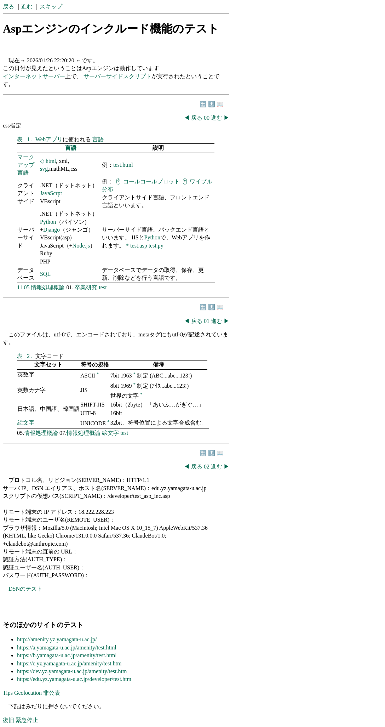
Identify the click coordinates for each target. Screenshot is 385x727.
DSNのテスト (25, 589)
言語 (98, 139)
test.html (123, 165)
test (103, 287)
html (51, 161)
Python (48, 222)
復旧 (8, 720)
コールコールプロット (151, 181)
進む (27, 7)
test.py (156, 246)
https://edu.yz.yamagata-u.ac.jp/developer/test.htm (74, 679)
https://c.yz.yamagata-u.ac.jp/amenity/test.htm (69, 663)
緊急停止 (27, 720)
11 (19, 287)
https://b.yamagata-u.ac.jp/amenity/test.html (67, 655)
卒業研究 (86, 287)
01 (207, 321)
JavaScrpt (51, 193)
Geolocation (28, 693)
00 (207, 118)
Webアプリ (49, 139)
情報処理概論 (48, 287)
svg (44, 169)
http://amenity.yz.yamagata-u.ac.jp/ (57, 639)
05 (26, 287)
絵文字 (25, 423)
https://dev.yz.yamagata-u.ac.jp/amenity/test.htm (72, 671)
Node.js (81, 246)
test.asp (138, 246)
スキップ (51, 7)
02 (207, 467)
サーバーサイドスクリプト (117, 76)
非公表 (51, 693)
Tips (8, 693)
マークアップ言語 (25, 165)
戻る (8, 7)
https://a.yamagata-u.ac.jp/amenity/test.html (66, 647)
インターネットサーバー (34, 76)
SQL (45, 274)
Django (51, 230)
